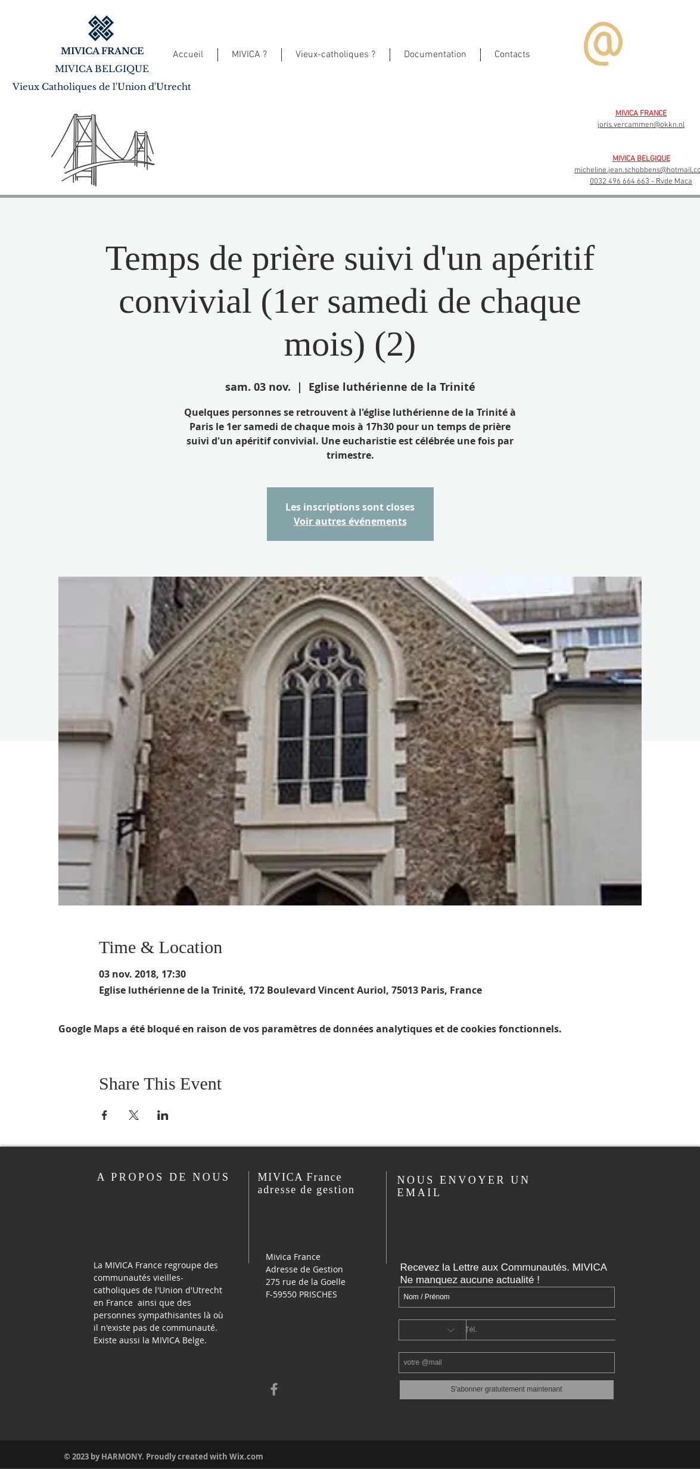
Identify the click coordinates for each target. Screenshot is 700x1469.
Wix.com (246, 1456)
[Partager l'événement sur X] (133, 1115)
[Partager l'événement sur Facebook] (104, 1115)
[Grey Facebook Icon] (274, 1389)
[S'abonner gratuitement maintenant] (507, 1389)
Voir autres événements (350, 521)
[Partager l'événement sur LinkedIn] (163, 1115)
